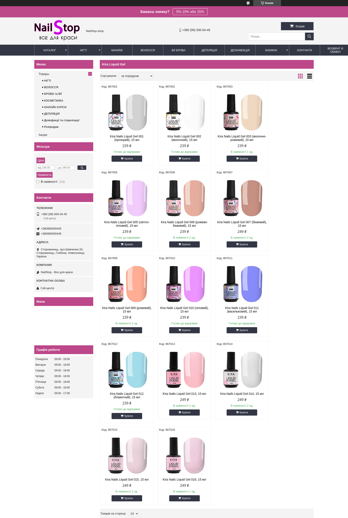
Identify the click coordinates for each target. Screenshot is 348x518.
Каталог (49, 50)
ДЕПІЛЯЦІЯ (52, 113)
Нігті (83, 50)
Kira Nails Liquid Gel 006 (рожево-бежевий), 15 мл (125, 223)
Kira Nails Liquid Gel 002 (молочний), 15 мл (179, 138)
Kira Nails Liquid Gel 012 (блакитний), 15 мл (179, 309)
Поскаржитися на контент (172, 513)
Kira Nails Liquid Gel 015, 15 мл (125, 393)
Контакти (304, 50)
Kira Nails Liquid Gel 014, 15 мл (288, 308)
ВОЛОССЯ (51, 87)
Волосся (148, 50)
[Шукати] (309, 36)
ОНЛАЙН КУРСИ (55, 107)
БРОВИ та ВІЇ (53, 93)
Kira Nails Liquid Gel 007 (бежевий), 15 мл (179, 223)
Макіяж (117, 50)
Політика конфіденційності (206, 513)
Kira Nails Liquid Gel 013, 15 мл (234, 308)
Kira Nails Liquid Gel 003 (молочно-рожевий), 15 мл (233, 138)
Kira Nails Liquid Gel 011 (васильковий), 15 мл (125, 309)
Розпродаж (51, 126)
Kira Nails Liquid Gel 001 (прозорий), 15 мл (125, 138)
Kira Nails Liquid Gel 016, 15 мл (179, 393)
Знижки (271, 50)
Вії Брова (178, 50)
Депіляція (209, 50)
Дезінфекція (240, 50)
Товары (44, 74)
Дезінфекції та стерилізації (61, 120)
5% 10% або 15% (190, 12)
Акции (43, 135)
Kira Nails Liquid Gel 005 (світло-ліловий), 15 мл (288, 138)
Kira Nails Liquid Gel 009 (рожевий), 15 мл (234, 223)
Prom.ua (194, 509)
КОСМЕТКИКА (53, 100)
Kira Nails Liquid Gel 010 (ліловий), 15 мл (288, 223)
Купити (127, 158)
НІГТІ (47, 80)
